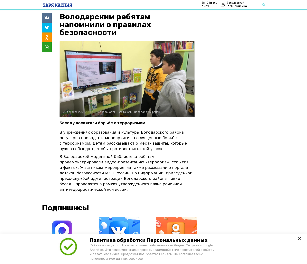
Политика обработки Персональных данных (149, 240)
